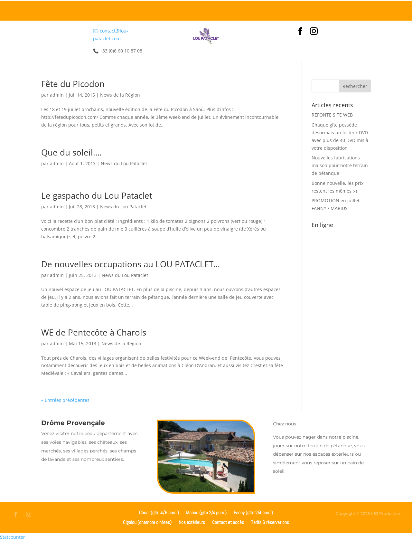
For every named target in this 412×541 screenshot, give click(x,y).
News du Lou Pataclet (124, 163)
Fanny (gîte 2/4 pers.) (253, 512)
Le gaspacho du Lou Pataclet (96, 195)
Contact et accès (228, 522)
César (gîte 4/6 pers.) (159, 512)
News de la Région (120, 95)
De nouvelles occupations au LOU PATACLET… (130, 264)
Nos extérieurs (192, 522)
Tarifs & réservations (270, 522)
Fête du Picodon (73, 84)
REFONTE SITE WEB (332, 115)
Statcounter (12, 537)
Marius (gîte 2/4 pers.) (206, 512)
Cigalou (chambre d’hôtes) (147, 522)
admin (57, 95)
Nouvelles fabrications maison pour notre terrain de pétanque (340, 165)
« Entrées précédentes (65, 400)
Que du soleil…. (71, 152)
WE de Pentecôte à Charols (93, 332)
